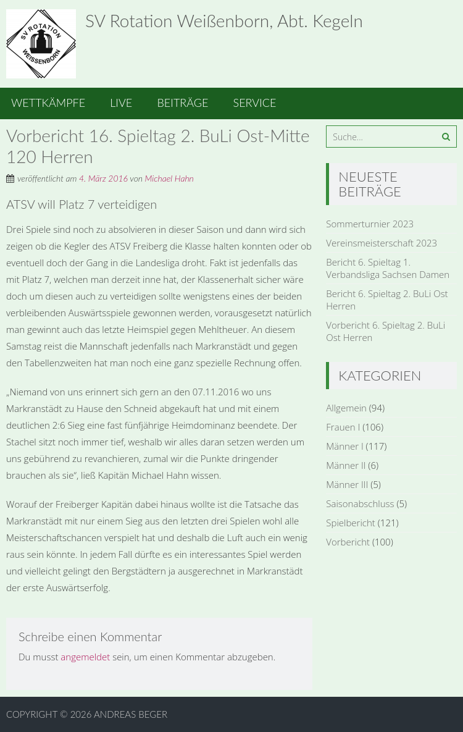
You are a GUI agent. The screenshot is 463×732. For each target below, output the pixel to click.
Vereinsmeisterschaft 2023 (381, 243)
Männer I (344, 446)
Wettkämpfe (48, 102)
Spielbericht (350, 522)
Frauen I (343, 427)
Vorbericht (348, 542)
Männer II (345, 465)
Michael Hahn (169, 178)
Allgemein (346, 408)
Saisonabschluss (360, 503)
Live (121, 102)
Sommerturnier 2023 (370, 223)
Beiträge (182, 102)
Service (255, 102)
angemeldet (85, 656)
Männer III (347, 484)
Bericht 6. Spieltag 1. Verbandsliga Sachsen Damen (387, 268)
